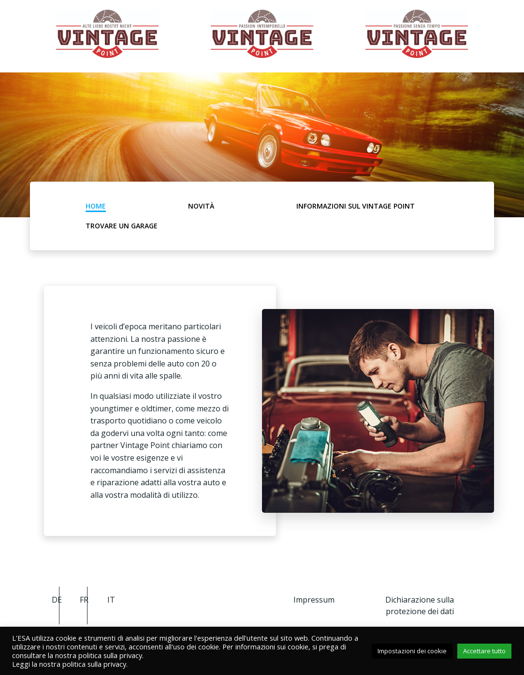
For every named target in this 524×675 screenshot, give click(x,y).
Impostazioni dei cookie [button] (412, 651)
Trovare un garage (122, 225)
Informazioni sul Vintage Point (355, 206)
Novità (201, 206)
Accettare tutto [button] (484, 651)
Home (96, 206)
